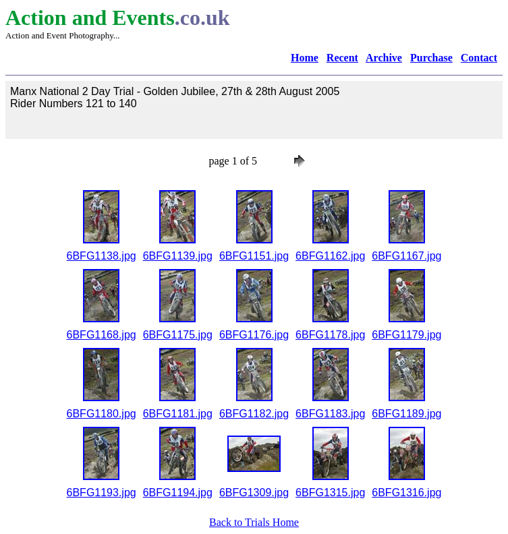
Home (304, 57)
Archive (384, 57)
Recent (342, 57)
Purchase (431, 57)
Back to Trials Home (254, 522)
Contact (479, 57)
